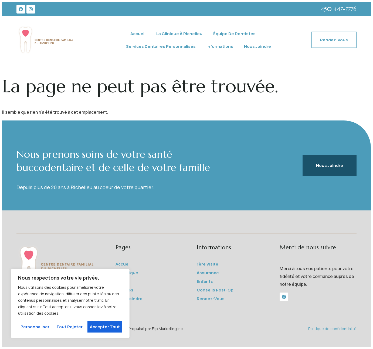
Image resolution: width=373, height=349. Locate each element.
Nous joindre (257, 46)
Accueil (137, 33)
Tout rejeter (69, 327)
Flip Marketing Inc (168, 328)
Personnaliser (35, 327)
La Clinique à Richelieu (179, 33)
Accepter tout (105, 327)
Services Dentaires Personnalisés (161, 46)
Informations (219, 46)
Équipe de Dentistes (234, 33)
